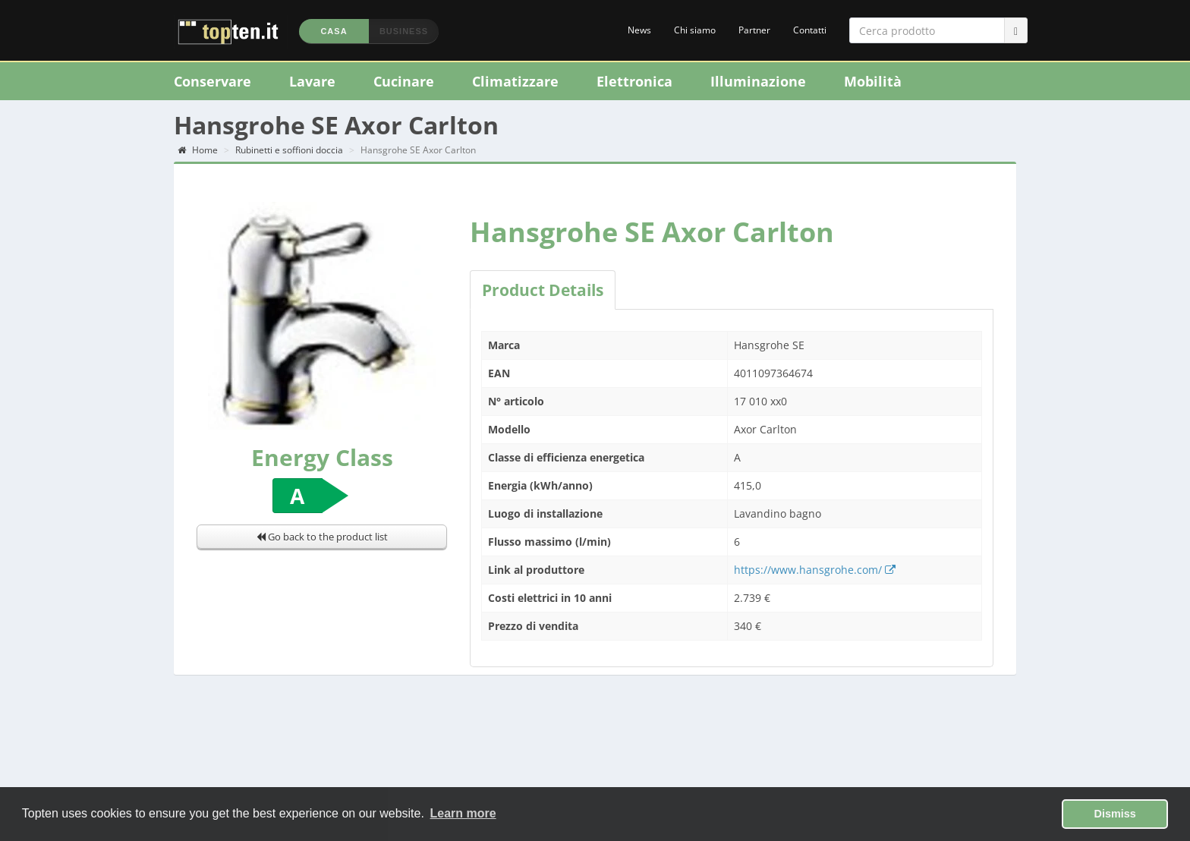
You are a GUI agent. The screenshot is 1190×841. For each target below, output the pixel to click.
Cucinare (403, 81)
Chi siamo (695, 30)
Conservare (212, 81)
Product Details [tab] (542, 290)
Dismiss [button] (1115, 814)
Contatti (809, 30)
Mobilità (873, 81)
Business (403, 31)
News (639, 30)
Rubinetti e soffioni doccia (289, 149)
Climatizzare (515, 81)
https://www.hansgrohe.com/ (815, 569)
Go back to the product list (322, 536)
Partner (754, 30)
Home (198, 149)
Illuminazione (758, 81)
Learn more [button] (463, 813)
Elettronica (634, 81)
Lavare (312, 81)
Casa (333, 31)
